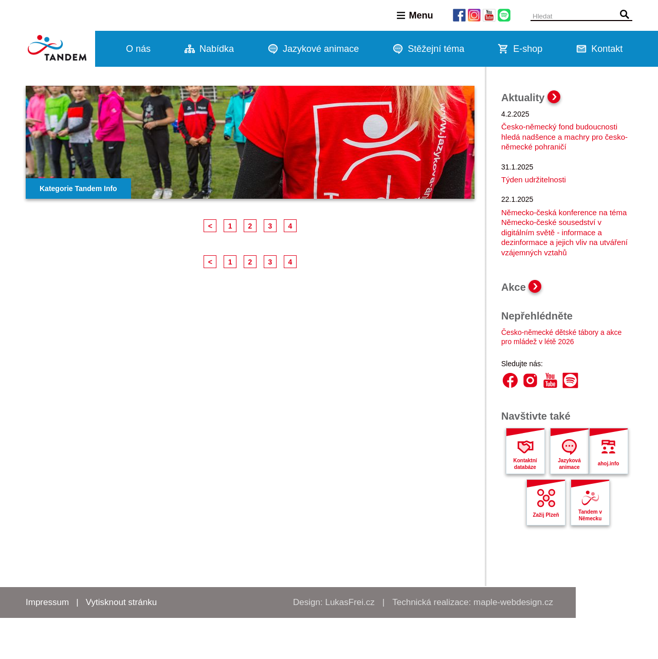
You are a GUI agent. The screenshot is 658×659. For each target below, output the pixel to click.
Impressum (47, 602)
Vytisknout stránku (121, 602)
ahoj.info (608, 463)
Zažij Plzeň (546, 515)
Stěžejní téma (436, 49)
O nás (138, 49)
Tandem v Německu (590, 515)
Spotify (570, 380)
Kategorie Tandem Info (78, 188)
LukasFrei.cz (349, 602)
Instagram (530, 380)
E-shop (527, 49)
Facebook (510, 380)
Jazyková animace (569, 464)
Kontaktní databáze (525, 464)
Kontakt (607, 49)
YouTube (550, 380)
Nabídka (216, 49)
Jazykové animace (321, 49)
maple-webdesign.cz (513, 602)
